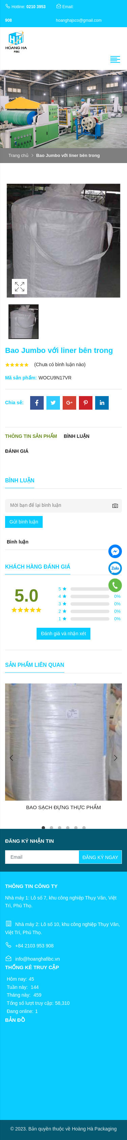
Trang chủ (18, 155)
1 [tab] (43, 828)
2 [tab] (51, 828)
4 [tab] (67, 828)
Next (115, 758)
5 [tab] (76, 828)
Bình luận (76, 436)
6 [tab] (84, 828)
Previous (12, 758)
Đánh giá (16, 451)
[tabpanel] (63, 747)
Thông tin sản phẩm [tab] (31, 436)
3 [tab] (59, 828)
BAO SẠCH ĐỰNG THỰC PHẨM (63, 807)
